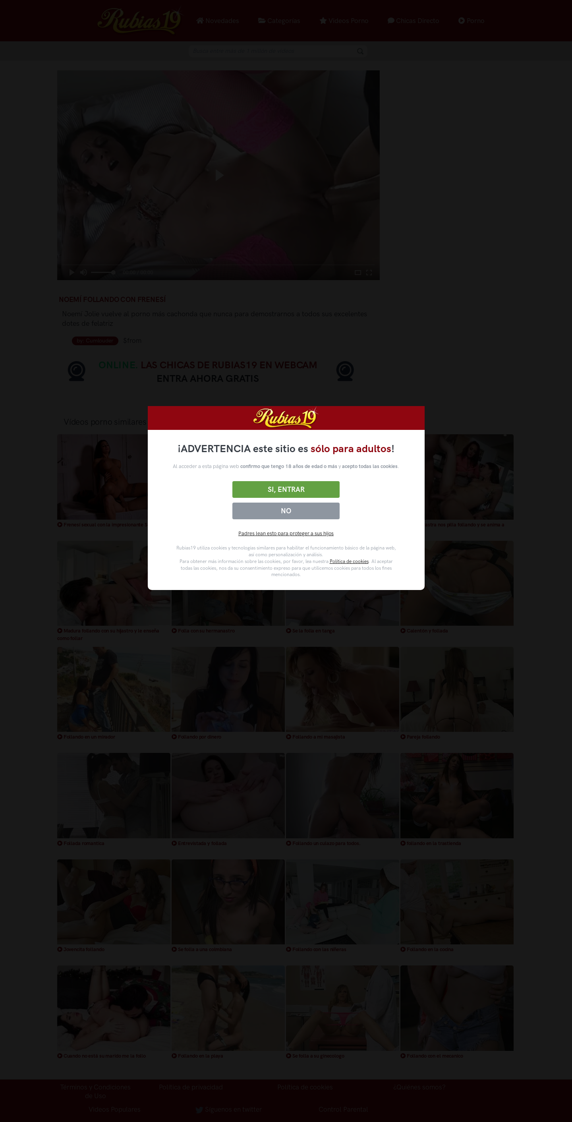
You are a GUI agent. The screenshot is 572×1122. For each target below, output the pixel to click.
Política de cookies (349, 561)
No (286, 511)
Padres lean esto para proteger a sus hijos (286, 533)
